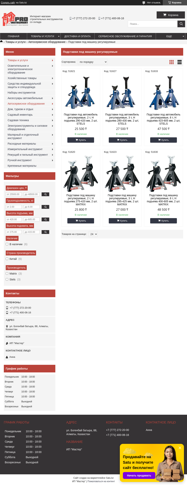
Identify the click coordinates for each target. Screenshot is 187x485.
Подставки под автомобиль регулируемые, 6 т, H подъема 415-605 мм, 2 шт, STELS (163, 119)
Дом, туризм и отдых (20, 109)
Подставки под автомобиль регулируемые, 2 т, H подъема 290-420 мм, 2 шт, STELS (81, 119)
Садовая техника (18, 120)
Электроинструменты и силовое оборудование (27, 127)
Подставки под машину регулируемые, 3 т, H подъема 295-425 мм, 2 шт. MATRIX (122, 200)
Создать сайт (8, 2)
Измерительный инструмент (25, 149)
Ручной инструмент (20, 160)
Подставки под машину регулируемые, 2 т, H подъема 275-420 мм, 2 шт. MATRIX (81, 200)
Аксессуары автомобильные (25, 98)
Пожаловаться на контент (101, 481)
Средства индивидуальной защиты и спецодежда (24, 85)
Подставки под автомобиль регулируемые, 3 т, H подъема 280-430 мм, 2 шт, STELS (122, 119)
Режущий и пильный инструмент (28, 154)
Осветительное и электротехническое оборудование (20, 69)
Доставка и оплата (77, 36)
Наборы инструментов (21, 92)
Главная (13, 36)
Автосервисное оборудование (47, 41)
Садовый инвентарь (20, 114)
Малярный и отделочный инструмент (23, 136)
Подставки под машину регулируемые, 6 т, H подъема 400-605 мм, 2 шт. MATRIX (163, 200)
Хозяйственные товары (22, 78)
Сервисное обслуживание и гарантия (125, 36)
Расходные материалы (22, 143)
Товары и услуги (42, 36)
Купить (82, 140)
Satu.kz (110, 478)
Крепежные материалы (22, 165)
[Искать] (181, 24)
